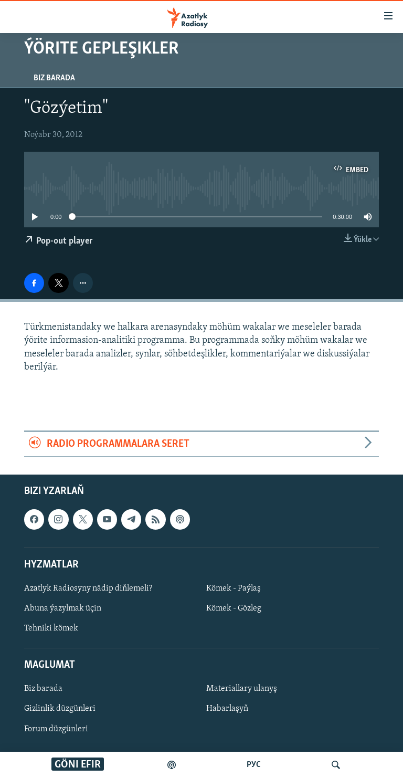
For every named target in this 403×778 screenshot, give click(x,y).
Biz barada (54, 78)
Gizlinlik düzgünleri (60, 709)
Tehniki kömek (51, 628)
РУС (254, 765)
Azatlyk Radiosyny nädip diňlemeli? (88, 588)
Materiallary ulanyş (241, 689)
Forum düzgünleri (56, 729)
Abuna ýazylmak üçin (62, 608)
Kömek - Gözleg (233, 608)
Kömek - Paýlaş (233, 588)
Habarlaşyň (227, 709)
